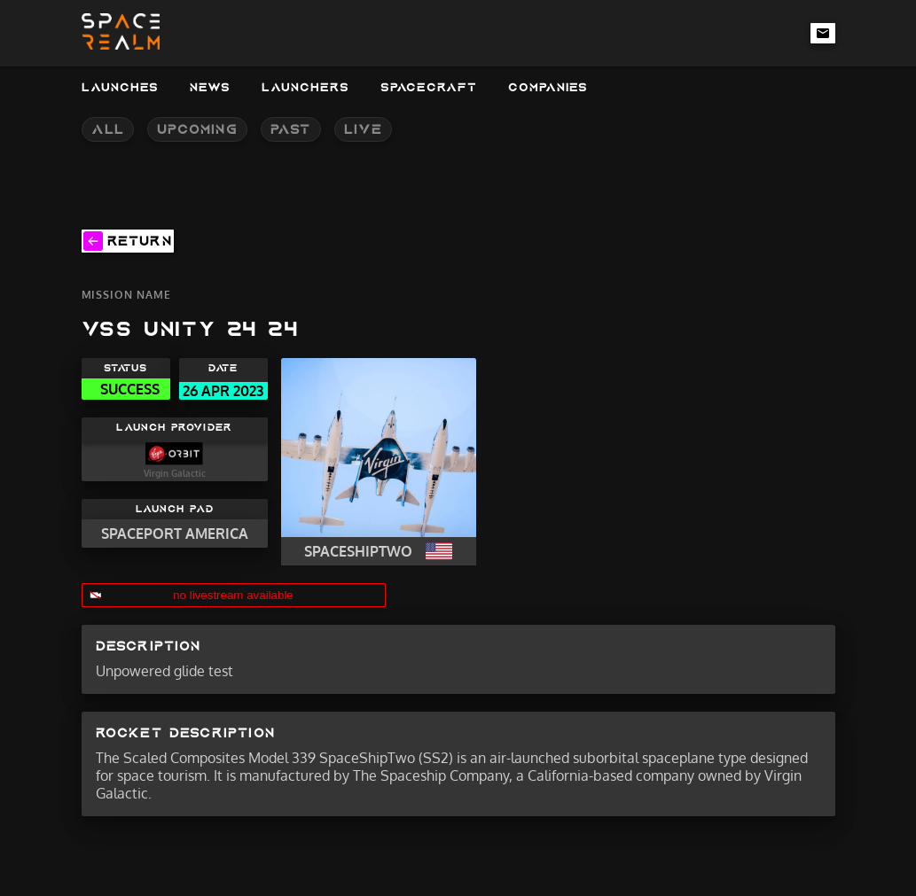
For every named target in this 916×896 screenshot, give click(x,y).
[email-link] (822, 33)
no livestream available (233, 595)
